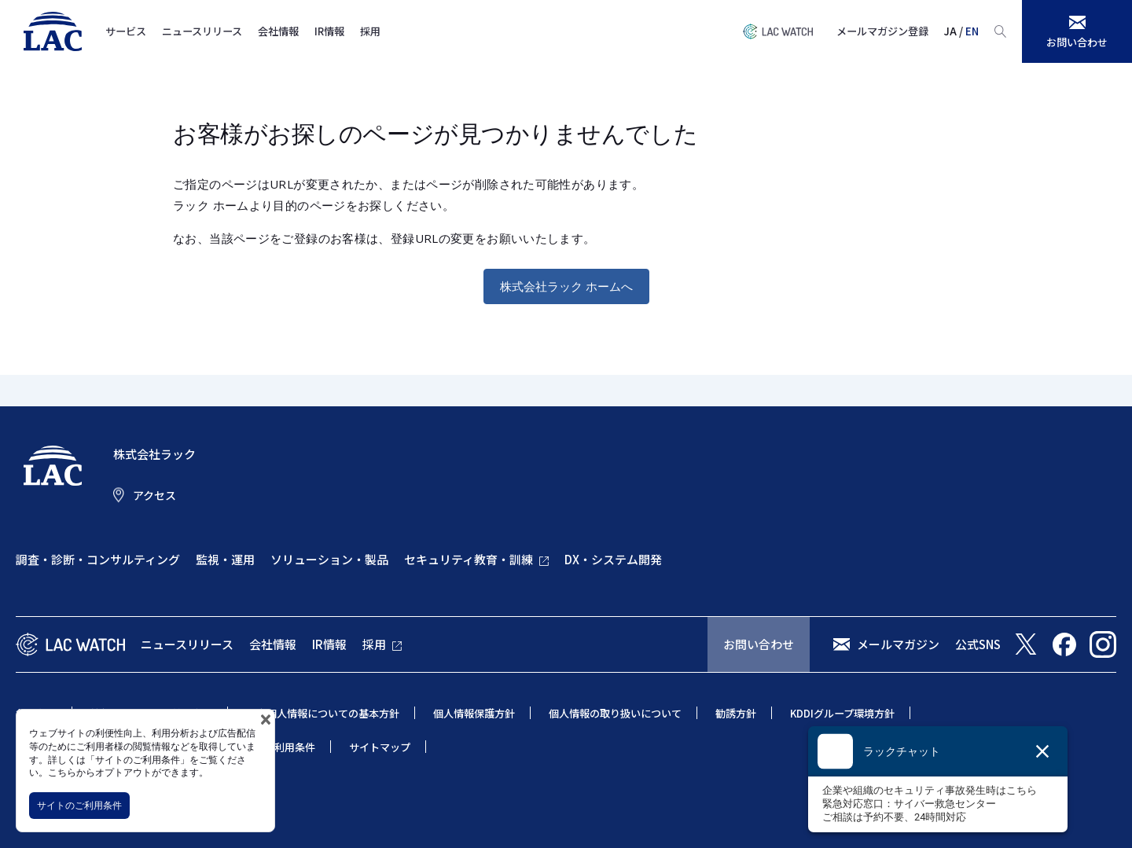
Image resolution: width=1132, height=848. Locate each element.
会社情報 (278, 31)
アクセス (154, 495)
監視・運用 (225, 559)
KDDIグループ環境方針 (842, 713)
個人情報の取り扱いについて (615, 713)
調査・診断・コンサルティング (98, 559)
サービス (125, 31)
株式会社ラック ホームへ (566, 286)
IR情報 (329, 31)
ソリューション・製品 (329, 559)
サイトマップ (379, 747)
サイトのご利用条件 (79, 805)
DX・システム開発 (613, 559)
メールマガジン (898, 644)
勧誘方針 (735, 713)
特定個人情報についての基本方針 (322, 713)
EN (972, 31)
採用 (370, 31)
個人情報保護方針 (474, 713)
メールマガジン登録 (882, 31)
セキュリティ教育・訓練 (468, 559)
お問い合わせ (758, 644)
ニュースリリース (202, 31)
